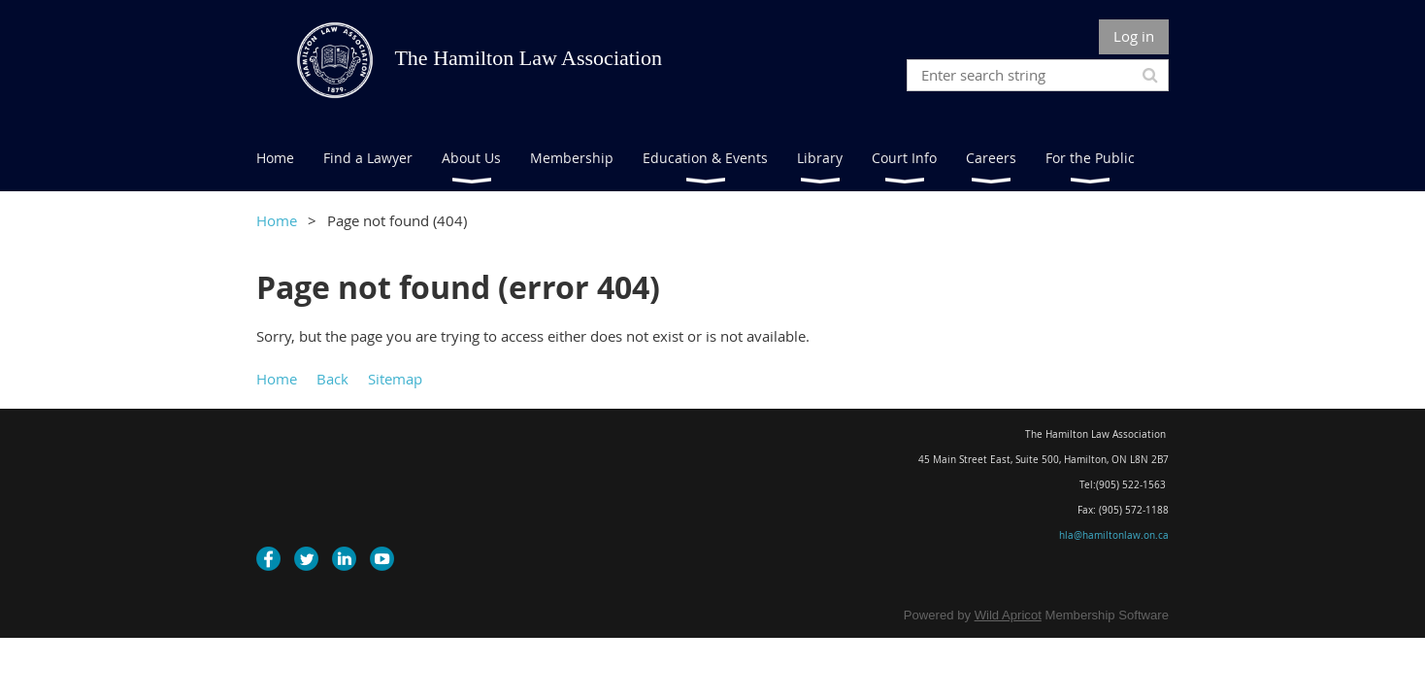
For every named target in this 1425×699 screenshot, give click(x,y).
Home (276, 220)
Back (332, 378)
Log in (1133, 36)
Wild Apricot (1008, 615)
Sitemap (395, 378)
